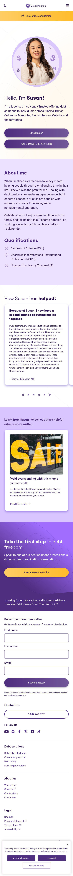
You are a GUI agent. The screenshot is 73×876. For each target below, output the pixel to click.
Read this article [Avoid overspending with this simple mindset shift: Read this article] (20, 504)
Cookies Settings (36, 865)
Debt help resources (15, 765)
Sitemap (8, 817)
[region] (36, 857)
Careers (10, 789)
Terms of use (12, 825)
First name (11, 630)
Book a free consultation (36, 572)
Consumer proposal (14, 757)
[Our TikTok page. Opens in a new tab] (39, 731)
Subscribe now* (36, 682)
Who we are (10, 785)
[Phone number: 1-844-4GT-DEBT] (5, 5)
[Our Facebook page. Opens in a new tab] (19, 731)
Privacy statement (15, 821)
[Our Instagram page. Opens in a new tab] (13, 731)
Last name (11, 646)
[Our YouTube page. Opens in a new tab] (6, 731)
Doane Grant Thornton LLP (40, 604)
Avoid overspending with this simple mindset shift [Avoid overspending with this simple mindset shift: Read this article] (34, 481)
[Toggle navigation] (67, 5)
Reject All (51, 858)
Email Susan (36, 132)
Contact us (10, 797)
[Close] (67, 845)
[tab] (23, 395)
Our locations (11, 793)
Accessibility (12, 829)
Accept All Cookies (21, 858)
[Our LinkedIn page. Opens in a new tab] (32, 731)
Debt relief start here (15, 753)
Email (7, 662)
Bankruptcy (10, 761)
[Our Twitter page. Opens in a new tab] (26, 731)
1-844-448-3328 (36, 714)
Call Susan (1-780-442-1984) (36, 143)
